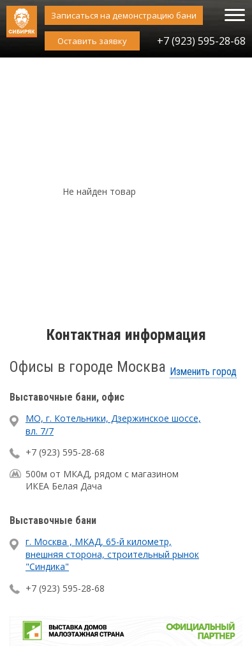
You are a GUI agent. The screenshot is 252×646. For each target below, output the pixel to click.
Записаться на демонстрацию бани (123, 15)
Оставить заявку (92, 41)
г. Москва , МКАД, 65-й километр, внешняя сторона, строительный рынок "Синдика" (112, 554)
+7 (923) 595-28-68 (201, 41)
